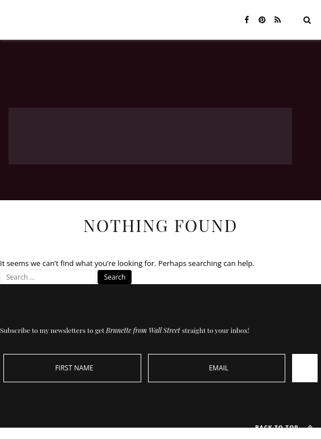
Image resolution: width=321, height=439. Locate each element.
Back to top (286, 427)
